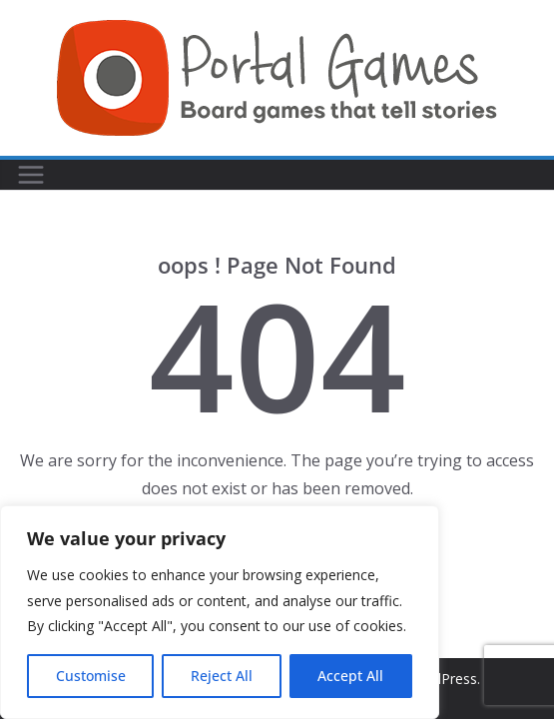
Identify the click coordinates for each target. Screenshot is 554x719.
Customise (91, 675)
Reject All (222, 675)
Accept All (350, 675)
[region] (219, 612)
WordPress (441, 678)
